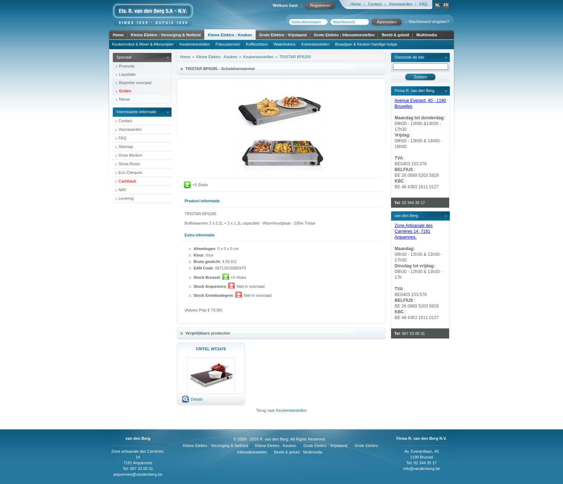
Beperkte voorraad (135, 82)
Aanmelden (387, 22)
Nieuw (124, 99)
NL (438, 5)
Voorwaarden (400, 4)
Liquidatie (127, 74)
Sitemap (125, 146)
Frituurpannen (227, 44)
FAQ (423, 4)
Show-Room (129, 164)
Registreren (320, 5)
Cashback (127, 181)
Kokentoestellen (315, 44)
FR (446, 5)
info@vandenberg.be (421, 468)
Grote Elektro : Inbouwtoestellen (344, 35)
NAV (122, 190)
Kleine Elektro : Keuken (230, 35)
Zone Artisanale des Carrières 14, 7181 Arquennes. (414, 231)
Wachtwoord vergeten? (429, 21)
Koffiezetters (257, 44)
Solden (125, 91)
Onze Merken (130, 155)
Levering (126, 198)
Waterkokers (285, 44)
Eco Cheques (130, 172)
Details (197, 399)
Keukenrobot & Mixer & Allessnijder (143, 44)
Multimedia (427, 35)
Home (355, 4)
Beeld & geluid (395, 35)
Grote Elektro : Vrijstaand (283, 35)
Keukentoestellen (195, 44)
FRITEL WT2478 (211, 349)
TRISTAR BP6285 (295, 57)
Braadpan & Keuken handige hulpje (366, 44)
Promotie (127, 66)
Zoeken (420, 77)
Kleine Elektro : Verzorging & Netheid (166, 35)
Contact (375, 4)
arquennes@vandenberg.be (138, 474)
